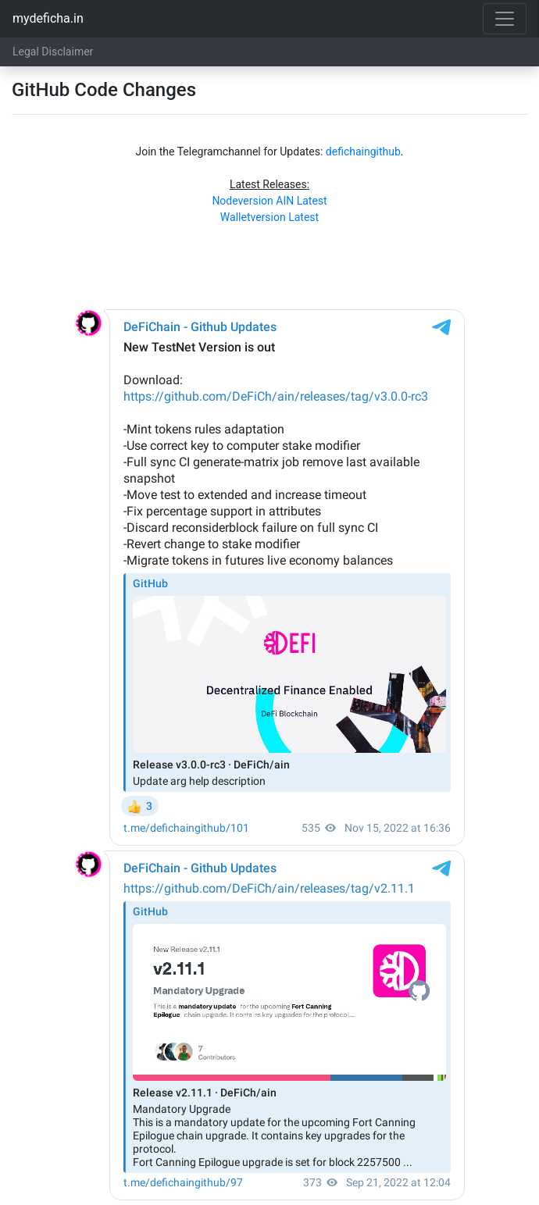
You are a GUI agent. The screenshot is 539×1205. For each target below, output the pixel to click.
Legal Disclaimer (52, 51)
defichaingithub (363, 151)
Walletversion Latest (269, 217)
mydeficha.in (48, 18)
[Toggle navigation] (505, 18)
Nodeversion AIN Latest (269, 200)
